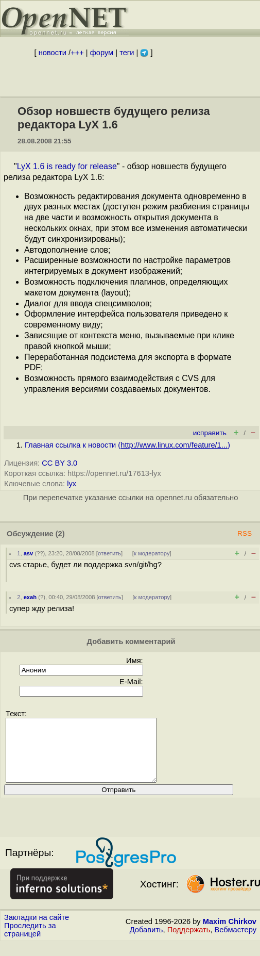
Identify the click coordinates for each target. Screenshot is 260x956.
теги (126, 52)
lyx (71, 484)
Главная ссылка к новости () (127, 445)
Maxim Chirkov (229, 934)
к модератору (152, 553)
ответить (109, 553)
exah (30, 597)
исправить (210, 433)
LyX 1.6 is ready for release (67, 166)
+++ (77, 52)
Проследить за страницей (30, 942)
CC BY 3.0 (59, 463)
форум (101, 52)
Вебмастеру (235, 942)
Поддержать (189, 942)
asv (28, 553)
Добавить (146, 942)
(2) (60, 534)
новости (52, 52)
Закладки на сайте (36, 930)
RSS (244, 533)
